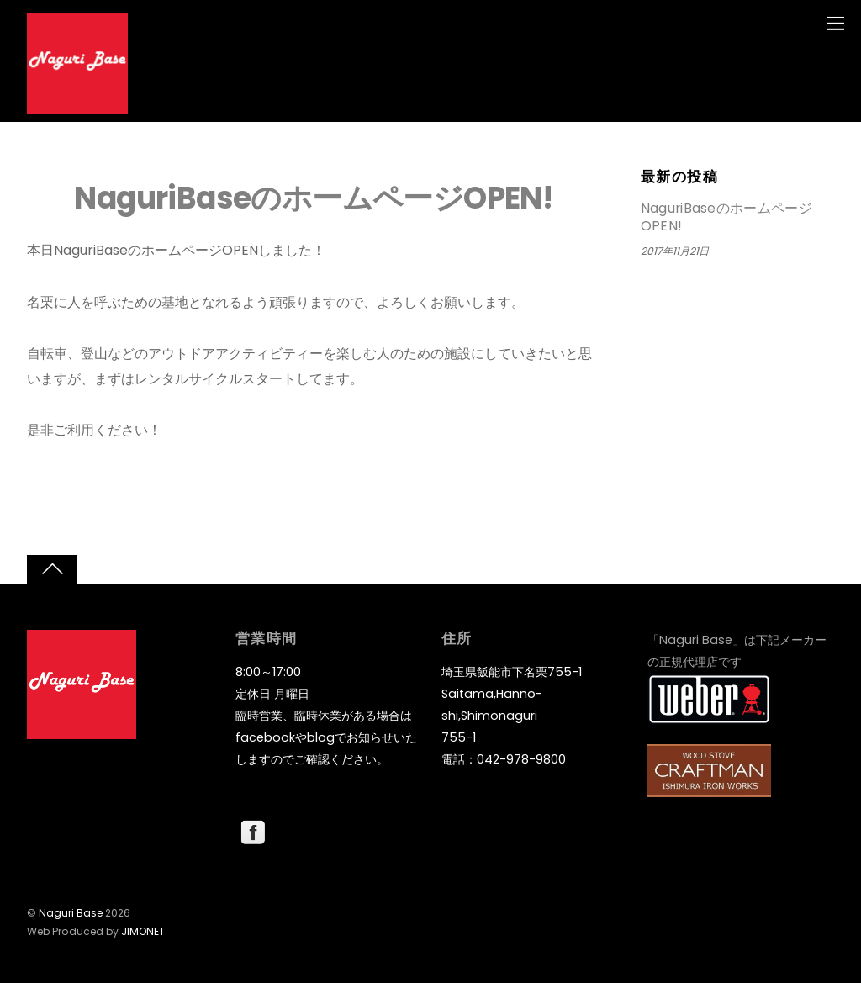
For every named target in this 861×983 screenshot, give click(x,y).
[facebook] (253, 831)
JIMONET (143, 931)
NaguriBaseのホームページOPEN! (313, 198)
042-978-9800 (521, 759)
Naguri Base (71, 913)
